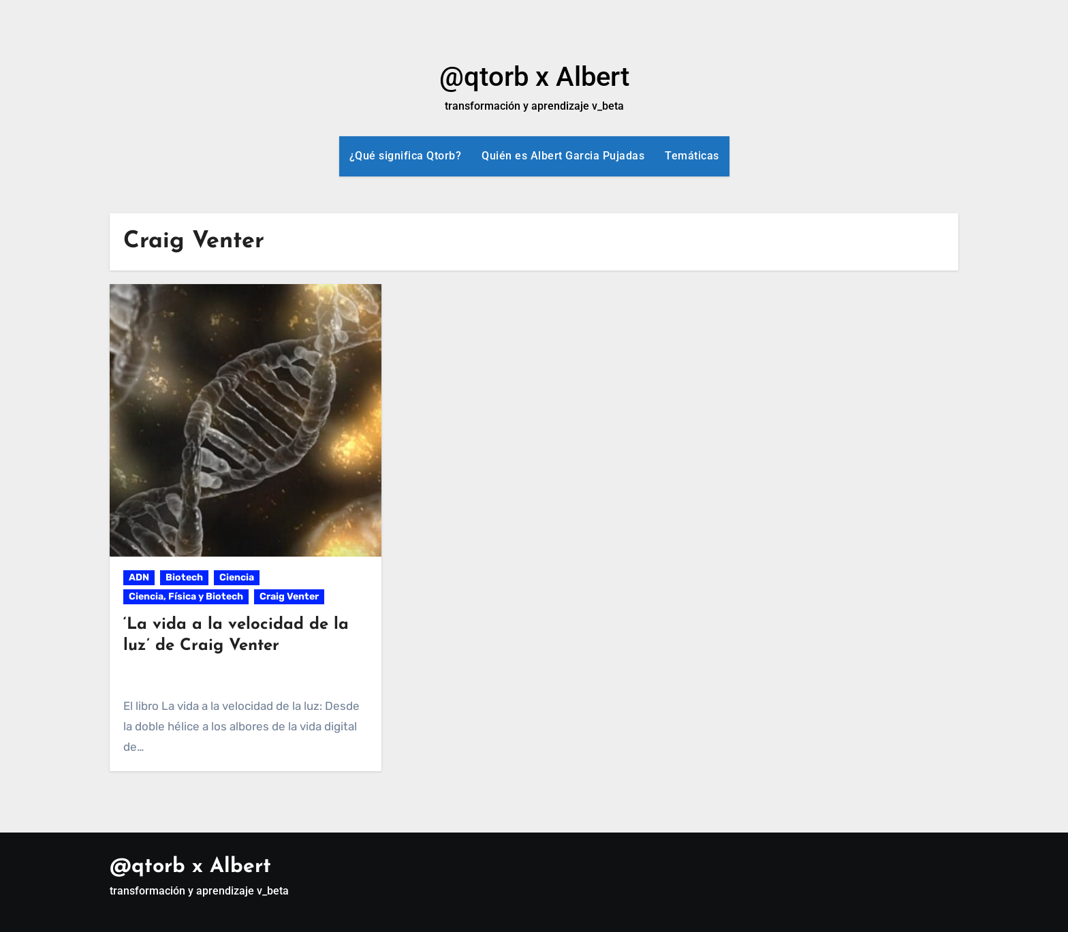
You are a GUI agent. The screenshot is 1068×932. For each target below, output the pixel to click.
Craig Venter (289, 596)
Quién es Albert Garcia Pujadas (563, 155)
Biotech (184, 577)
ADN (139, 577)
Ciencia (236, 577)
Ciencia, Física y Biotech (186, 596)
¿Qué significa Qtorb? (405, 155)
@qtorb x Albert (534, 77)
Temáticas (692, 155)
